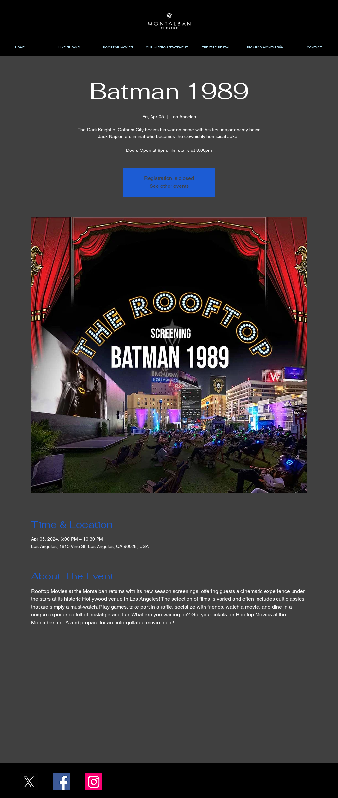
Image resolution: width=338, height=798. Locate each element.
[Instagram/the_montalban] (93, 781)
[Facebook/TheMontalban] (61, 781)
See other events (169, 186)
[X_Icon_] (29, 781)
